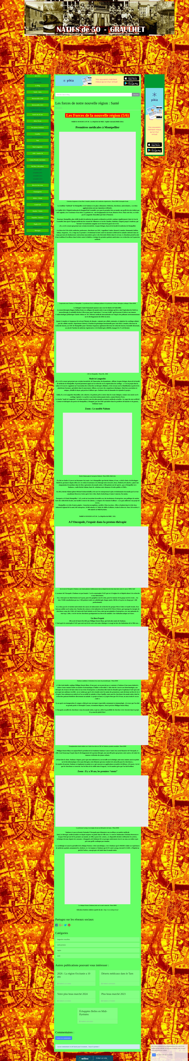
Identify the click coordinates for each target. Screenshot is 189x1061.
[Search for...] (93, 94)
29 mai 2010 (37, 118)
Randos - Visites (37, 211)
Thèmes (37, 221)
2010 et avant (38, 169)
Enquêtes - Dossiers (37, 217)
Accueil (37, 79)
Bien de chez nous (37, 185)
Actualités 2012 (37, 176)
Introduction (37, 82)
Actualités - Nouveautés (37, 89)
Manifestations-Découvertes (37, 208)
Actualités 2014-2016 (37, 182)
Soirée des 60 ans (37, 114)
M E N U (37, 76)
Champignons (37, 192)
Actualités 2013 (37, 179)
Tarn (37, 140)
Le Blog (37, 85)
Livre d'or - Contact (37, 234)
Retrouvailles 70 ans (38, 102)
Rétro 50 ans (37, 121)
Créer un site (101, 1058)
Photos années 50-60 (37, 131)
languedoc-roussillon (63, 939)
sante (58, 956)
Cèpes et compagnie (38, 195)
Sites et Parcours (38, 214)
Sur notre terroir (37, 188)
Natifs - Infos (38, 92)
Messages (37, 230)
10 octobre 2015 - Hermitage (37, 108)
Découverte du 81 (37, 144)
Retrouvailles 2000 (37, 124)
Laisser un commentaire (64, 1038)
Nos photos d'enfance (37, 127)
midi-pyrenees (61, 945)
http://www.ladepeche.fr (111, 910)
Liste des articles (38, 201)
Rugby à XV (37, 224)
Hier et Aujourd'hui (37, 137)
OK (154, 1055)
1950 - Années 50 (37, 153)
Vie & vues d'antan (37, 163)
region (59, 950)
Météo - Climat (37, 198)
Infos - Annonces (37, 95)
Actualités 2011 (37, 173)
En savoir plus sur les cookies (165, 1055)
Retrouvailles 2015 (37, 105)
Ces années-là (37, 157)
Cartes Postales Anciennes (37, 160)
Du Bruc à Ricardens (37, 166)
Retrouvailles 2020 (37, 98)
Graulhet (37, 134)
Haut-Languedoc (38, 147)
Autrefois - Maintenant (37, 150)
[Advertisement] (94, 54)
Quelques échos (37, 227)
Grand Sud (37, 205)
